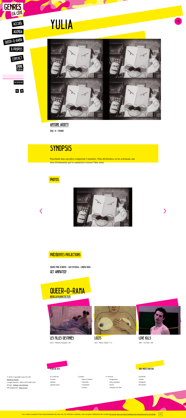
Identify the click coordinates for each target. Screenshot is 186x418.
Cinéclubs (85, 382)
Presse (112, 385)
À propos (16, 49)
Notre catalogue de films (60, 296)
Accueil (17, 23)
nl (17, 90)
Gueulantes (86, 385)
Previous (71, 211)
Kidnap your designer (20, 385)
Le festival (109, 377)
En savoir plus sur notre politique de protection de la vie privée (133, 414)
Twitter (141, 379)
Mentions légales (13, 380)
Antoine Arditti (59, 125)
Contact (17, 58)
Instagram (142, 382)
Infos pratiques (115, 382)
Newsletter (142, 385)
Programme (114, 379)
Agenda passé (55, 385)
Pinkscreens (16, 67)
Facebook (142, 377)
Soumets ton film (116, 387)
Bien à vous (23, 388)
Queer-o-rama (13, 41)
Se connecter (54, 377)
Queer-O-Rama (87, 379)
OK (160, 414)
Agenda (17, 31)
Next (134, 211)
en (22, 91)
